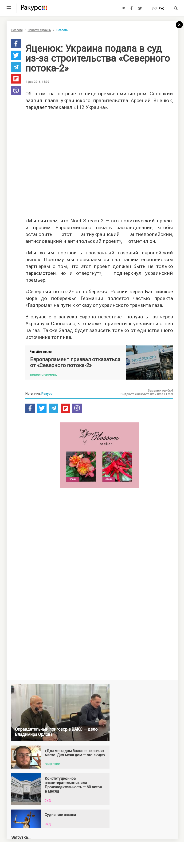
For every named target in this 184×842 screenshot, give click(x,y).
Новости (17, 30)
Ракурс (46, 394)
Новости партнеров (39, 762)
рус (161, 8)
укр (154, 8)
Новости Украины (39, 30)
